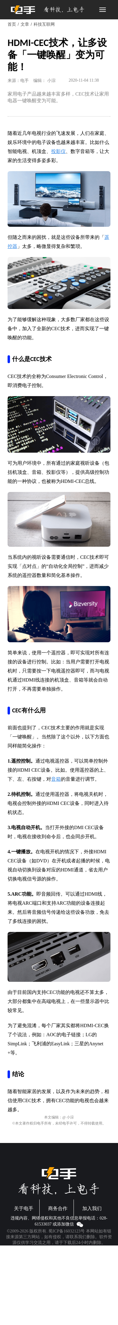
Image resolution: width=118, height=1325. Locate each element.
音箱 (56, 779)
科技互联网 (44, 24)
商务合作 (57, 1208)
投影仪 (58, 151)
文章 (25, 24)
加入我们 (92, 1208)
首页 (12, 24)
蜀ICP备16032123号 (66, 1231)
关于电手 (23, 1208)
